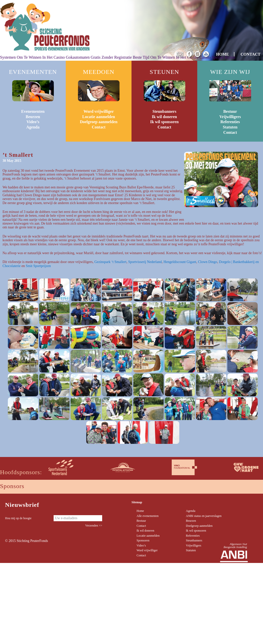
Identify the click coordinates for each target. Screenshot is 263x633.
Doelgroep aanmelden (99, 122)
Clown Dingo (207, 262)
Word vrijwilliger (98, 111)
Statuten (230, 127)
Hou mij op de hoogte (18, 518)
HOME (222, 54)
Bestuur (230, 111)
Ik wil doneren (164, 117)
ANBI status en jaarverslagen (204, 516)
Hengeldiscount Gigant (179, 262)
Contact (98, 127)
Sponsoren (143, 540)
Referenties (230, 122)
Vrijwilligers (230, 117)
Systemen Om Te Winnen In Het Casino (32, 57)
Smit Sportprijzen (38, 266)
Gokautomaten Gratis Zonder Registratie (99, 57)
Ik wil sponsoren (164, 122)
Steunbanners (164, 111)
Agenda (32, 127)
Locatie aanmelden (98, 117)
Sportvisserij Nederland (145, 262)
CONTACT (250, 54)
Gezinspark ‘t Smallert (110, 262)
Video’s (33, 122)
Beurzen (33, 117)
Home (140, 511)
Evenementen (33, 111)
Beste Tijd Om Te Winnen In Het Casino (165, 57)
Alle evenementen (148, 516)
